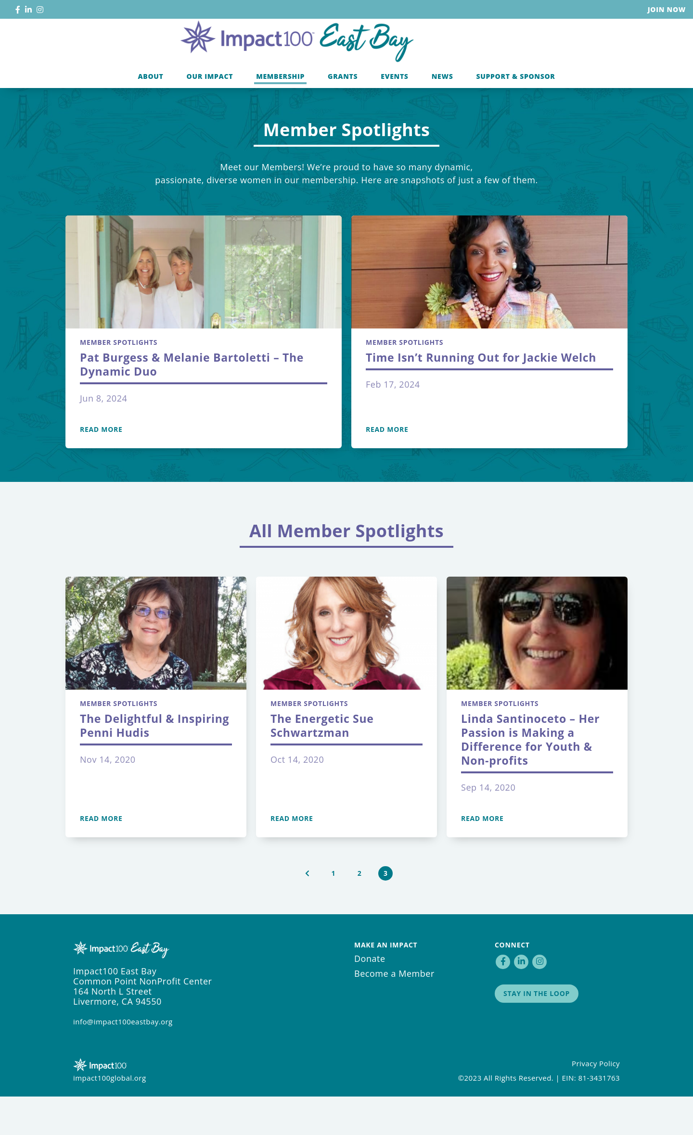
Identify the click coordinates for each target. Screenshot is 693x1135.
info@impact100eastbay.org (123, 1060)
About (150, 112)
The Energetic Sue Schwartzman (322, 764)
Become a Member (394, 1012)
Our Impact (210, 112)
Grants (343, 112)
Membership (280, 112)
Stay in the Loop (536, 1031)
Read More (101, 468)
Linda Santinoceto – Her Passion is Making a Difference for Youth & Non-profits (530, 778)
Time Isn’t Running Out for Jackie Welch (481, 396)
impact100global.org (109, 1116)
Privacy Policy (596, 1102)
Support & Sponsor (515, 112)
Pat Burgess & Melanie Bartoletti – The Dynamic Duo (192, 402)
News (442, 112)
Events (394, 112)
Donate (369, 997)
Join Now (667, 9)
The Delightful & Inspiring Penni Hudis (154, 764)
